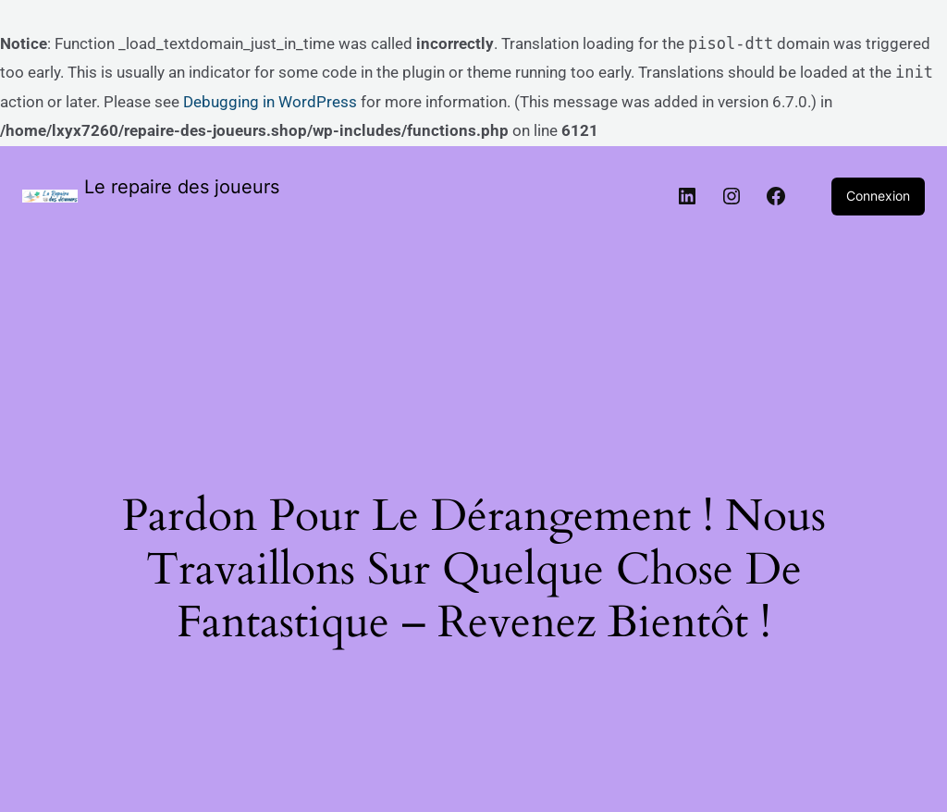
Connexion (878, 195)
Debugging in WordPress (270, 101)
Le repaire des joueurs (181, 187)
